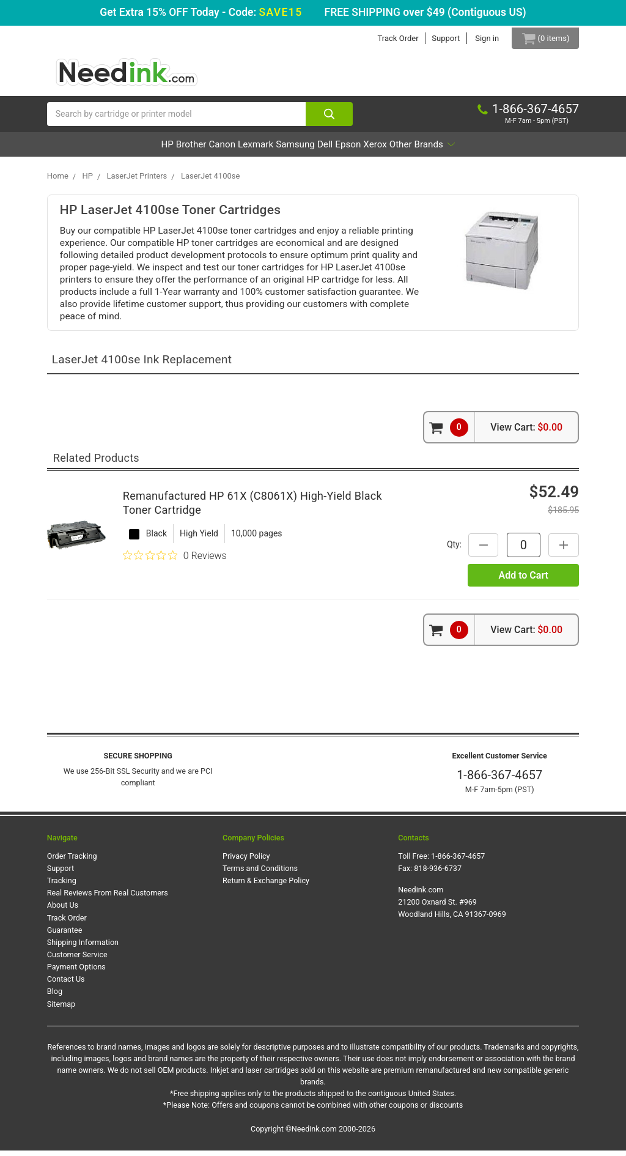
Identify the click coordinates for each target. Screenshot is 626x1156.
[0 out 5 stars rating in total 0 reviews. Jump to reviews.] (175, 561)
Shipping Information (83, 948)
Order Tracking (72, 861)
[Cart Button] (541, 38)
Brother (138, 150)
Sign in (478, 38)
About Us (62, 911)
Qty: (448, 550)
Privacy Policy (246, 861)
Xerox (425, 150)
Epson (380, 150)
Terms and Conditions (260, 874)
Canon (186, 150)
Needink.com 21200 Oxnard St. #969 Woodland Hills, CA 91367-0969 (452, 908)
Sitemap (61, 1009)
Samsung (294, 150)
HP (98, 150)
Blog (54, 997)
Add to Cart (523, 581)
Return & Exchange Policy (266, 886)
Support (437, 38)
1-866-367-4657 (499, 781)
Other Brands (490, 150)
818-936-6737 (438, 874)
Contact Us (66, 985)
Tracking (61, 886)
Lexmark (237, 150)
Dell (341, 150)
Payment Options (76, 972)
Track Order (389, 38)
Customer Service (77, 960)
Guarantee (65, 935)
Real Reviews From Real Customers (107, 898)
